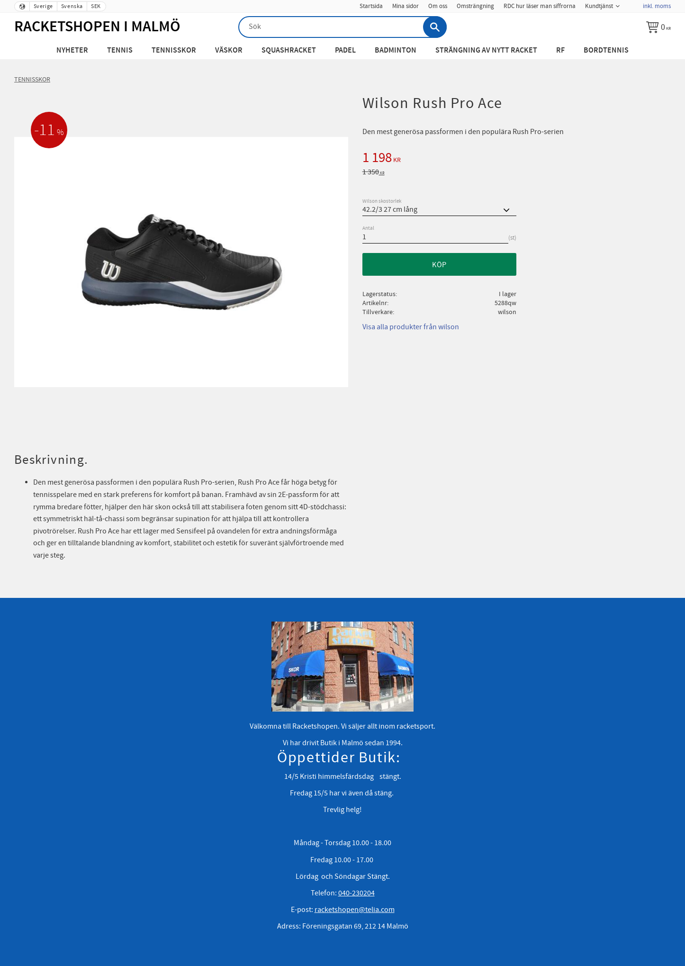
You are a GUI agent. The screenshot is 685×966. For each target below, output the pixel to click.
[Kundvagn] (658, 27)
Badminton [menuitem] (395, 50)
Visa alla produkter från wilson (410, 327)
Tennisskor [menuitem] (174, 50)
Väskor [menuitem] (229, 50)
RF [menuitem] (560, 50)
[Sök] (435, 27)
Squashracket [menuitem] (288, 50)
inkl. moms (657, 6)
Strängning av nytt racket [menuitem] (486, 50)
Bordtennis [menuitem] (606, 50)
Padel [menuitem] (345, 50)
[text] (516, 159)
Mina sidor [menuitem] (405, 6)
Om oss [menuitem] (437, 6)
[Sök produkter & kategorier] (342, 27)
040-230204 (356, 893)
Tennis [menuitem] (120, 50)
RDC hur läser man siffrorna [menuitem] (540, 6)
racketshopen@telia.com (355, 909)
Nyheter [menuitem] (72, 50)
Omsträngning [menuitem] (475, 6)
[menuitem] (631, 3)
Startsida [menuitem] (371, 6)
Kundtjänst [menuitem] (599, 6)
